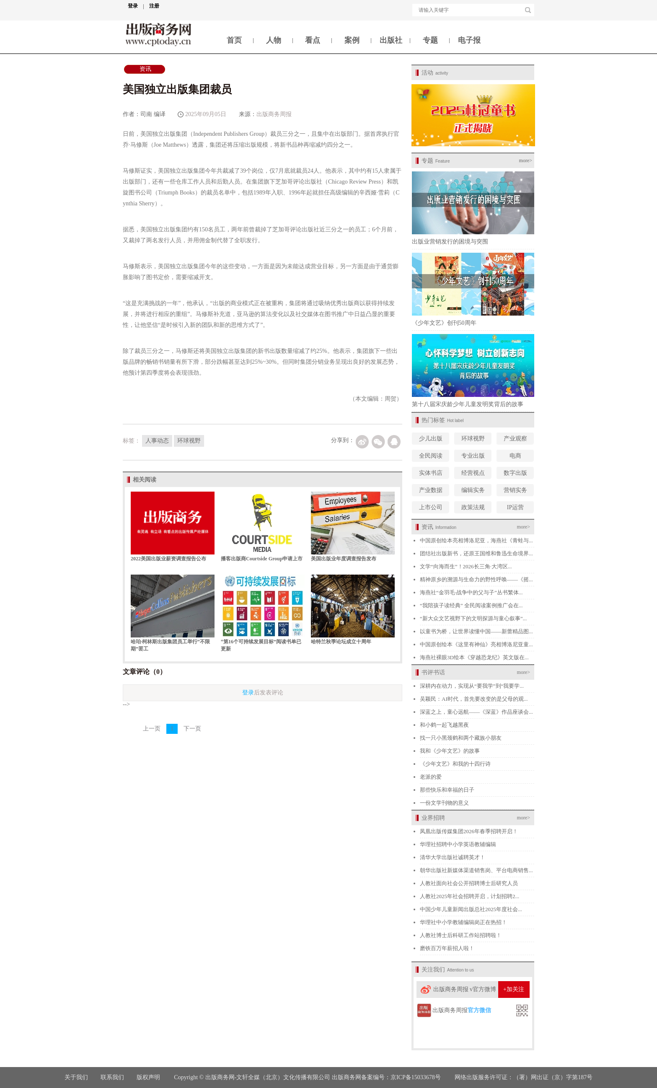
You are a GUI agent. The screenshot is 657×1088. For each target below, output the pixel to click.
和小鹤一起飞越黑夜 (444, 725)
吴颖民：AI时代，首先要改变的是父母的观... (474, 699)
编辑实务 (473, 490)
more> (525, 160)
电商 (515, 456)
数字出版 (515, 473)
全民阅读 (430, 456)
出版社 (391, 40)
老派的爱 (431, 777)
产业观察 (515, 438)
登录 (136, 6)
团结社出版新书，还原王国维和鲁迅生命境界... (476, 553)
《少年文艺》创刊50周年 (444, 323)
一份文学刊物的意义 (444, 803)
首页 (234, 40)
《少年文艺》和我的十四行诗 (455, 764)
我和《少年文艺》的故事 (450, 751)
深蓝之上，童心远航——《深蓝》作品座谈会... (476, 712)
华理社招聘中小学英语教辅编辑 (458, 844)
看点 (312, 40)
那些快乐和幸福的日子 (447, 790)
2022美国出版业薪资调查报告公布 (168, 559)
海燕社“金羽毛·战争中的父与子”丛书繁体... (471, 592)
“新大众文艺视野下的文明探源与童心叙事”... (473, 618)
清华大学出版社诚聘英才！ (452, 857)
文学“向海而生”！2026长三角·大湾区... (466, 566)
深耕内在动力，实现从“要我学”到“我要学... (472, 686)
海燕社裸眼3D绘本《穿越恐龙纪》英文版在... (474, 657)
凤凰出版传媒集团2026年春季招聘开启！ (469, 831)
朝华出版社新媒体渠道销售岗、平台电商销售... (476, 870)
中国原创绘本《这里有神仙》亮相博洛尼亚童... (476, 644)
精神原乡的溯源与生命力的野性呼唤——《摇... (476, 579)
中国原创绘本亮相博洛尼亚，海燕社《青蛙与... (476, 540)
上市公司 (430, 507)
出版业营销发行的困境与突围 (450, 241)
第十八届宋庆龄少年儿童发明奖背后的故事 (467, 404)
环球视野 (473, 438)
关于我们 (76, 1077)
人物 (273, 40)
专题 (430, 40)
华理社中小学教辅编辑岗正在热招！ (463, 922)
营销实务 (515, 490)
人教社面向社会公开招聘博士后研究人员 (469, 883)
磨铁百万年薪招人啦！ (447, 948)
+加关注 (513, 989)
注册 (154, 6)
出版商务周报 (274, 114)
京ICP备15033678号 (416, 1077)
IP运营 (515, 507)
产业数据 (430, 490)
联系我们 (112, 1077)
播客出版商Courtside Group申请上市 (262, 559)
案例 (352, 40)
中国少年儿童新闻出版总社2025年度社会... (471, 909)
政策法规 (473, 507)
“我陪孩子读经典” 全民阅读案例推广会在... (471, 605)
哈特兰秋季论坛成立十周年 (341, 642)
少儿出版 (430, 438)
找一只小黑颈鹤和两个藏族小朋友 (461, 738)
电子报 (469, 40)
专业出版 (473, 456)
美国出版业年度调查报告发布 (343, 559)
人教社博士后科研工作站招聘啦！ (461, 935)
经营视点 (473, 473)
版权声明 (149, 1077)
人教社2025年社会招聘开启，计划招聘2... (469, 896)
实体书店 (430, 473)
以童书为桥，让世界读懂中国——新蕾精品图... (476, 631)
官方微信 (479, 1010)
